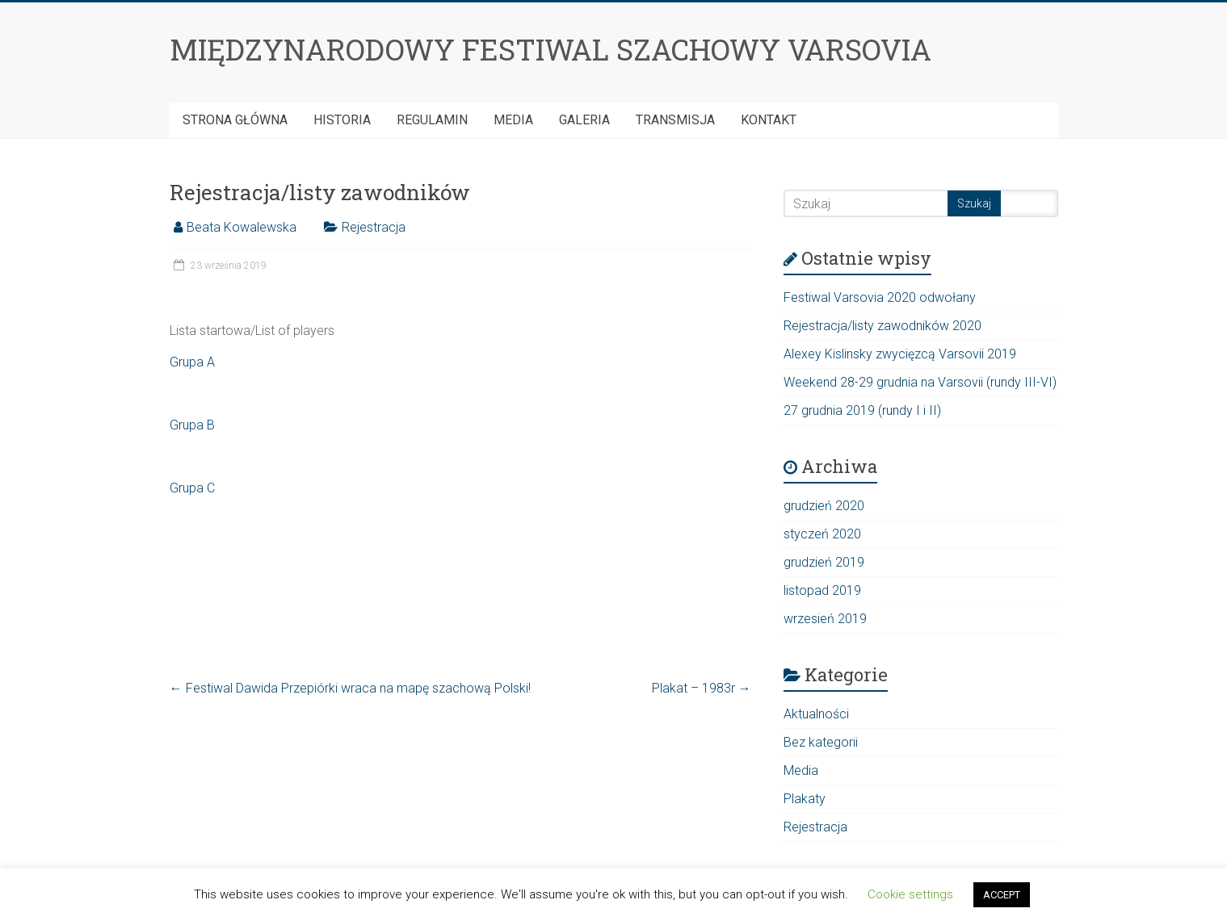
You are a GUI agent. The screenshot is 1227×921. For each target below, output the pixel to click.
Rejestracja (373, 227)
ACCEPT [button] (1001, 895)
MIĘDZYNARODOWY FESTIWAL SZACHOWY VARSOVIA (550, 49)
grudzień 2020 (824, 505)
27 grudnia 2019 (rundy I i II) (862, 410)
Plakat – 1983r (701, 688)
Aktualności (816, 714)
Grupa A (192, 362)
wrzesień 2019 (825, 618)
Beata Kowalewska (241, 227)
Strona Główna (235, 120)
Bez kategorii (821, 742)
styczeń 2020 (822, 534)
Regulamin (432, 120)
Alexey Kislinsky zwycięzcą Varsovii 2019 (900, 354)
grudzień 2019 (824, 562)
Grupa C (192, 488)
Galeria (584, 120)
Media (513, 120)
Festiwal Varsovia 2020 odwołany (880, 297)
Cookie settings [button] (910, 894)
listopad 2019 (822, 590)
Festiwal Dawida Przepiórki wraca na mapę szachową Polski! (350, 688)
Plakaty (805, 798)
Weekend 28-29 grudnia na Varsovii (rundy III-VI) (920, 382)
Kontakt (768, 120)
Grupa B (192, 425)
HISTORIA (342, 120)
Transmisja (675, 120)
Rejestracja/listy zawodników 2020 (882, 325)
